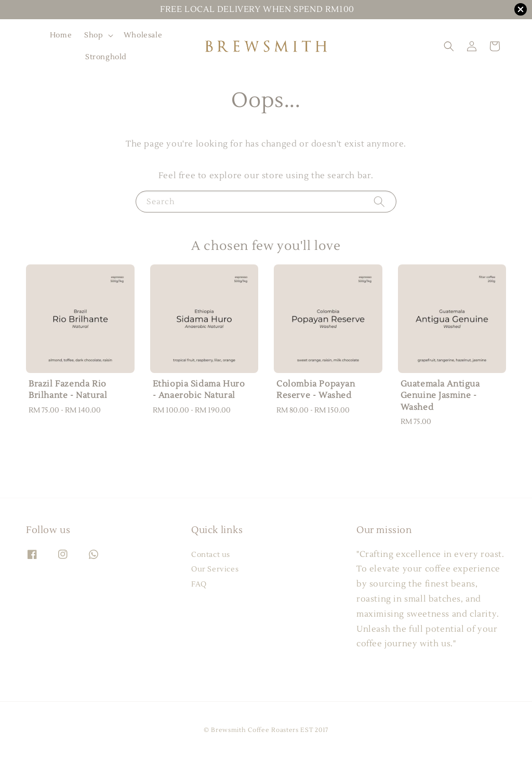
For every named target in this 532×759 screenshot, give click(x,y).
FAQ (199, 584)
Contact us (210, 555)
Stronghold (106, 57)
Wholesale (143, 35)
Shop (93, 35)
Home (61, 35)
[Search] (379, 201)
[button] (448, 46)
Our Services (214, 569)
